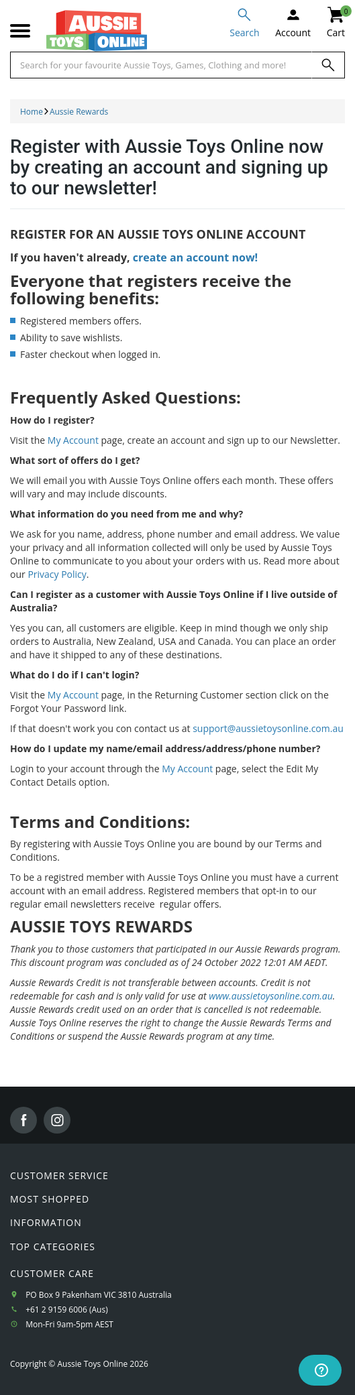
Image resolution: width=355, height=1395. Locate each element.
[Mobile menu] (20, 31)
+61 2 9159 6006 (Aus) (67, 1309)
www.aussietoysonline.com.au (271, 995)
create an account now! (195, 257)
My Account (73, 440)
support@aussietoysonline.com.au (268, 728)
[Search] (328, 65)
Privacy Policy (57, 574)
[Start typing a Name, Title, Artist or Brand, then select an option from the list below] (161, 65)
